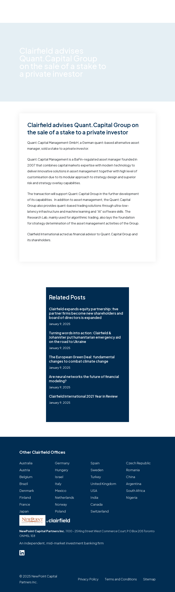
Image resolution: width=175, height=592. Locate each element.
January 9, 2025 (59, 324)
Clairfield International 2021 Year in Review (83, 396)
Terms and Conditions (121, 579)
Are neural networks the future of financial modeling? (84, 378)
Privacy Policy (88, 579)
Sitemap (149, 579)
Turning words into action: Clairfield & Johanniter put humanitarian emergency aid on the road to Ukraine (85, 337)
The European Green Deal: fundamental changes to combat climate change (82, 359)
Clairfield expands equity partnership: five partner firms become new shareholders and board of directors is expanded (86, 313)
